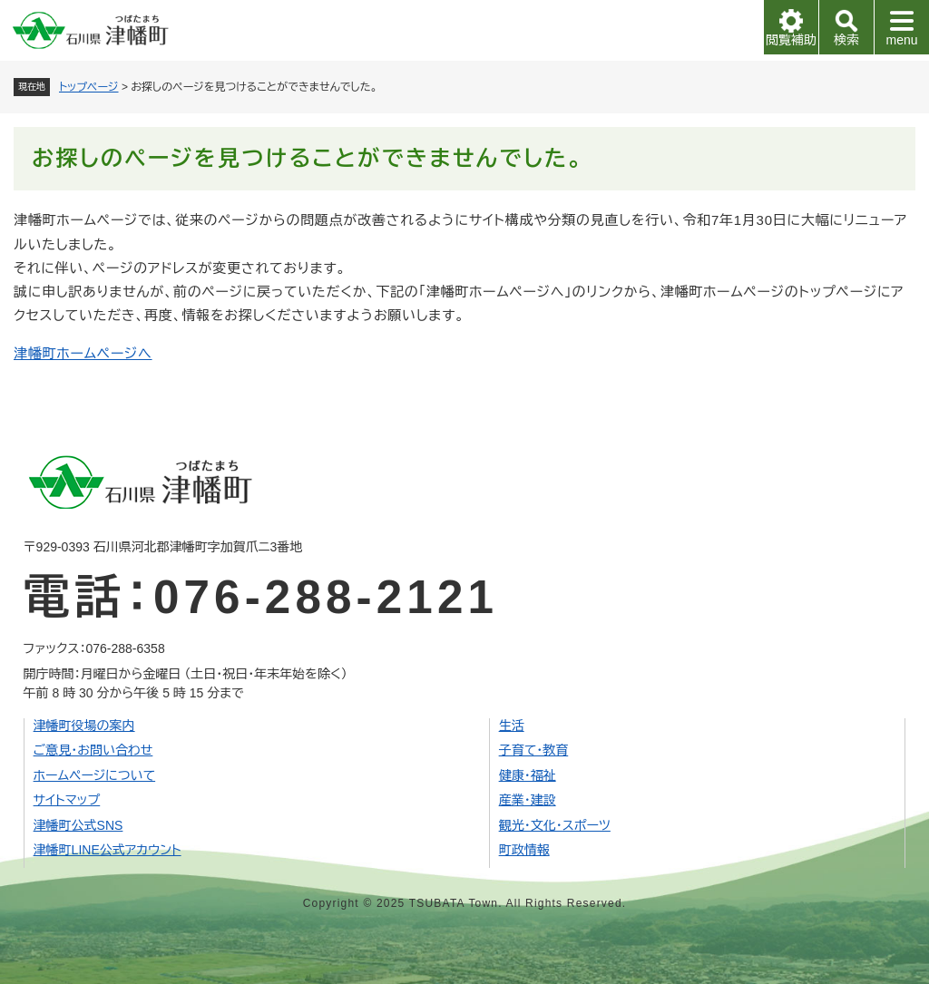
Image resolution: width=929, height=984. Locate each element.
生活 (511, 725)
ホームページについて (95, 775)
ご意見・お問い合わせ (93, 750)
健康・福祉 (527, 775)
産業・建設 (527, 800)
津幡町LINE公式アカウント (107, 850)
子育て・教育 (534, 750)
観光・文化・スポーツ (555, 825)
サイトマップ (67, 800)
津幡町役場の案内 (84, 725)
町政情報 (524, 850)
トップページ (89, 87)
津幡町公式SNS (78, 825)
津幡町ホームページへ (83, 353)
